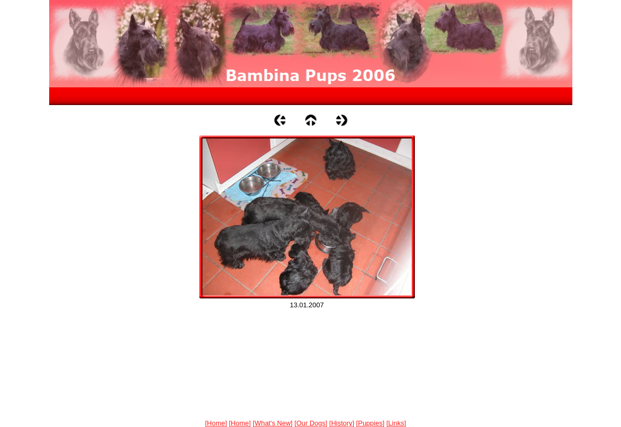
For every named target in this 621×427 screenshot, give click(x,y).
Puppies (370, 423)
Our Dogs (310, 423)
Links (396, 423)
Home (216, 423)
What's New (273, 423)
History (341, 423)
